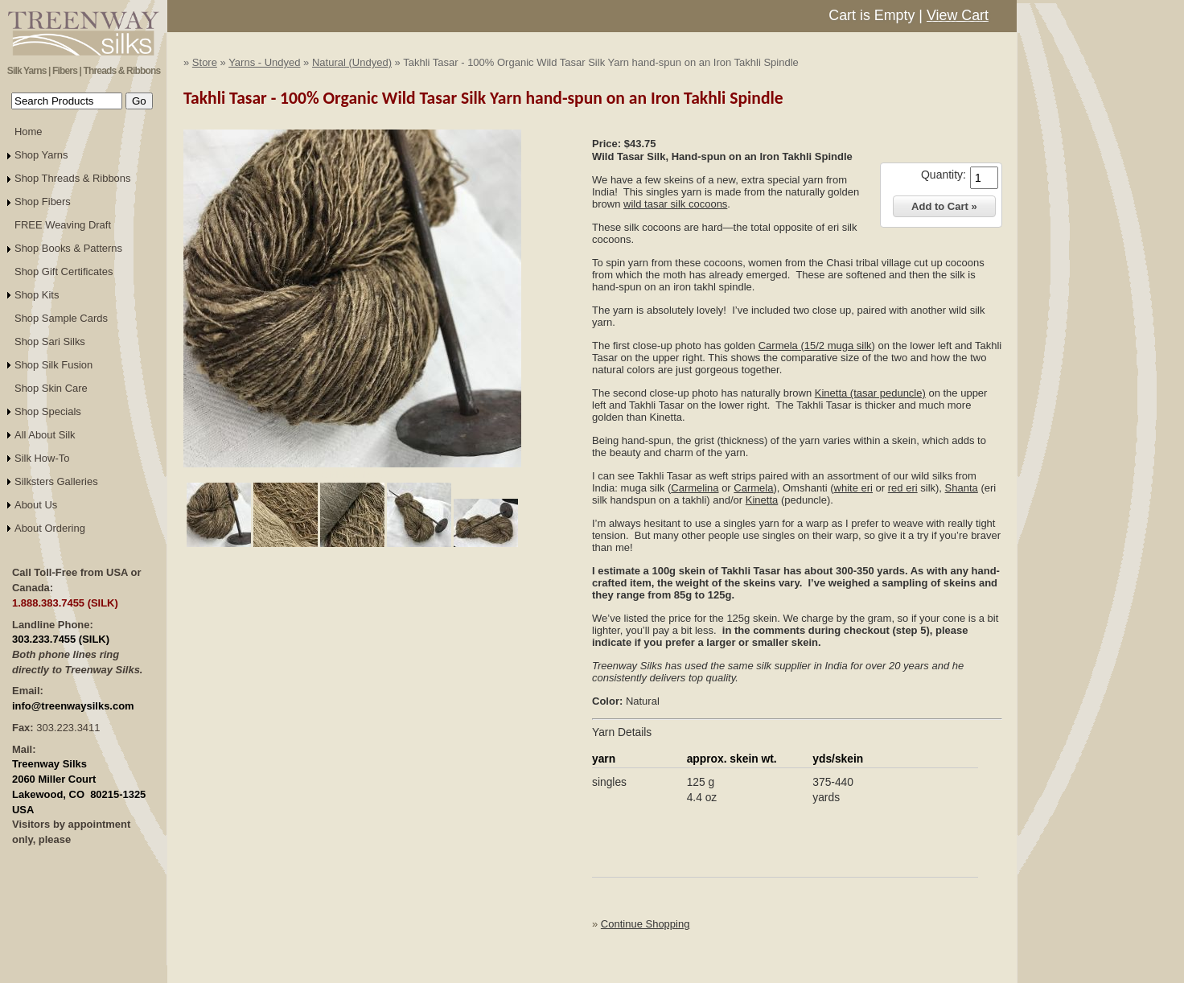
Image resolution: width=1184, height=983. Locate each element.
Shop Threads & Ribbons (72, 178)
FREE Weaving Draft (62, 225)
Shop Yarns (41, 155)
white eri (853, 488)
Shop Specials (47, 411)
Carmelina (694, 488)
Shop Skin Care (51, 388)
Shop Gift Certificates (63, 271)
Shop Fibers (42, 201)
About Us (35, 505)
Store (204, 62)
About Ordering (49, 528)
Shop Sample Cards (61, 318)
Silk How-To (41, 458)
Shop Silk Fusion (53, 365)
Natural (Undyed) (352, 62)
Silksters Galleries (56, 481)
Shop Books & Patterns (68, 248)
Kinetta (762, 500)
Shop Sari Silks (49, 341)
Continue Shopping (645, 924)
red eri (903, 488)
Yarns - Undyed (264, 62)
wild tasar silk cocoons (675, 204)
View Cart (958, 15)
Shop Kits (36, 295)
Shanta (961, 488)
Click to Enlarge (352, 474)
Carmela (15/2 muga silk (815, 345)
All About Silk (45, 435)
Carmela (753, 488)
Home (28, 131)
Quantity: (943, 174)
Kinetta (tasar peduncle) (870, 393)
